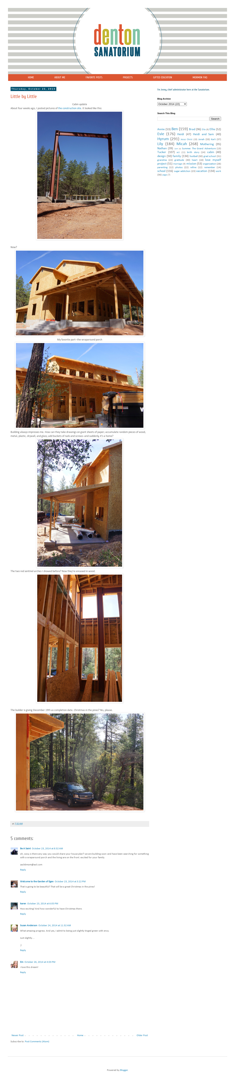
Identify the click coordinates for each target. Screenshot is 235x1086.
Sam (176, 149)
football (194, 156)
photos (179, 167)
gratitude (179, 160)
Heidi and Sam (203, 134)
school (161, 171)
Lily (160, 144)
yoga (164, 175)
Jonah (201, 139)
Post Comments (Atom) (37, 1041)
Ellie (212, 129)
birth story (193, 152)
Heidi (180, 134)
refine (193, 167)
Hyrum (163, 139)
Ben (174, 129)
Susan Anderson (28, 925)
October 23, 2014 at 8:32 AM (47, 848)
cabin (210, 152)
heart (194, 160)
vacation (201, 171)
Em (21, 962)
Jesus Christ (186, 139)
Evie (160, 134)
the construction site (69, 108)
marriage (177, 164)
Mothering (207, 144)
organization (209, 164)
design (161, 156)
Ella (204, 129)
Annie (161, 129)
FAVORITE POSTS (94, 77)
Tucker (161, 152)
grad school (210, 156)
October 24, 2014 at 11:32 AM (54, 925)
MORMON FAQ (200, 77)
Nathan (162, 148)
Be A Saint (25, 848)
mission (191, 163)
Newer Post (18, 1035)
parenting (162, 167)
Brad (192, 129)
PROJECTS (128, 77)
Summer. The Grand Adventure (199, 148)
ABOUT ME (59, 77)
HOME (31, 77)
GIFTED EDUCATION (162, 77)
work (218, 171)
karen (23, 903)
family (177, 156)
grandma (162, 160)
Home (80, 1035)
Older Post (142, 1035)
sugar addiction (182, 171)
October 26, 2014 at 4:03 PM (39, 962)
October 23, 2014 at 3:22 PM (70, 881)
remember (209, 167)
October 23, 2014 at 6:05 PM (42, 903)
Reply (23, 870)
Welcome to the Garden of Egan (37, 881)
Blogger (124, 1070)
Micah (181, 144)
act (178, 152)
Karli (213, 139)
